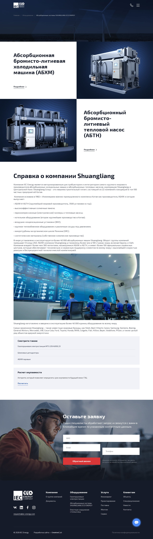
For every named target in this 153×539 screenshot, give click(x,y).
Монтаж (104, 509)
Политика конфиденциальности (126, 532)
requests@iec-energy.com (24, 514)
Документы (51, 501)
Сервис (104, 514)
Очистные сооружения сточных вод (79, 511)
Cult (57, 532)
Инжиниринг (106, 497)
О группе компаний (54, 497)
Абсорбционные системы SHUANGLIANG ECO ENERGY (81, 504)
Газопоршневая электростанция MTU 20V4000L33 (39, 346)
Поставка (105, 505)
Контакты (127, 509)
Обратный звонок (82, 461)
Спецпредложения (131, 501)
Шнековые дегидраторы (28, 353)
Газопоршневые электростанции (77, 498)
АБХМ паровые (24, 359)
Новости (126, 505)
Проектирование (108, 501)
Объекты (127, 497)
